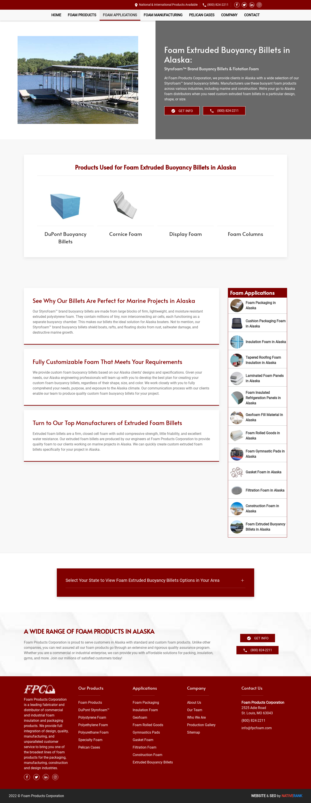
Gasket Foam (143, 740)
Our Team (194, 710)
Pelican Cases (201, 15)
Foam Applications (120, 15)
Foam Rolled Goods (148, 725)
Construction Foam (147, 755)
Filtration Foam (144, 747)
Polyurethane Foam (93, 732)
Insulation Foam (145, 710)
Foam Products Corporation (262, 702)
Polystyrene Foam (92, 717)
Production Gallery (201, 725)
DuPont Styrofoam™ (93, 710)
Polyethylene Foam (93, 725)
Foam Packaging (146, 702)
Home (56, 15)
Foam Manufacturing (163, 15)
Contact (252, 15)
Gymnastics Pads (146, 732)
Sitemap (193, 732)
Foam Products (82, 15)
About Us (194, 702)
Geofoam (140, 717)
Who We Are (196, 717)
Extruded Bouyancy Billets (153, 762)
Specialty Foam (90, 740)
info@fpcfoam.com (256, 728)
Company (229, 15)
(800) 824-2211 (218, 4)
